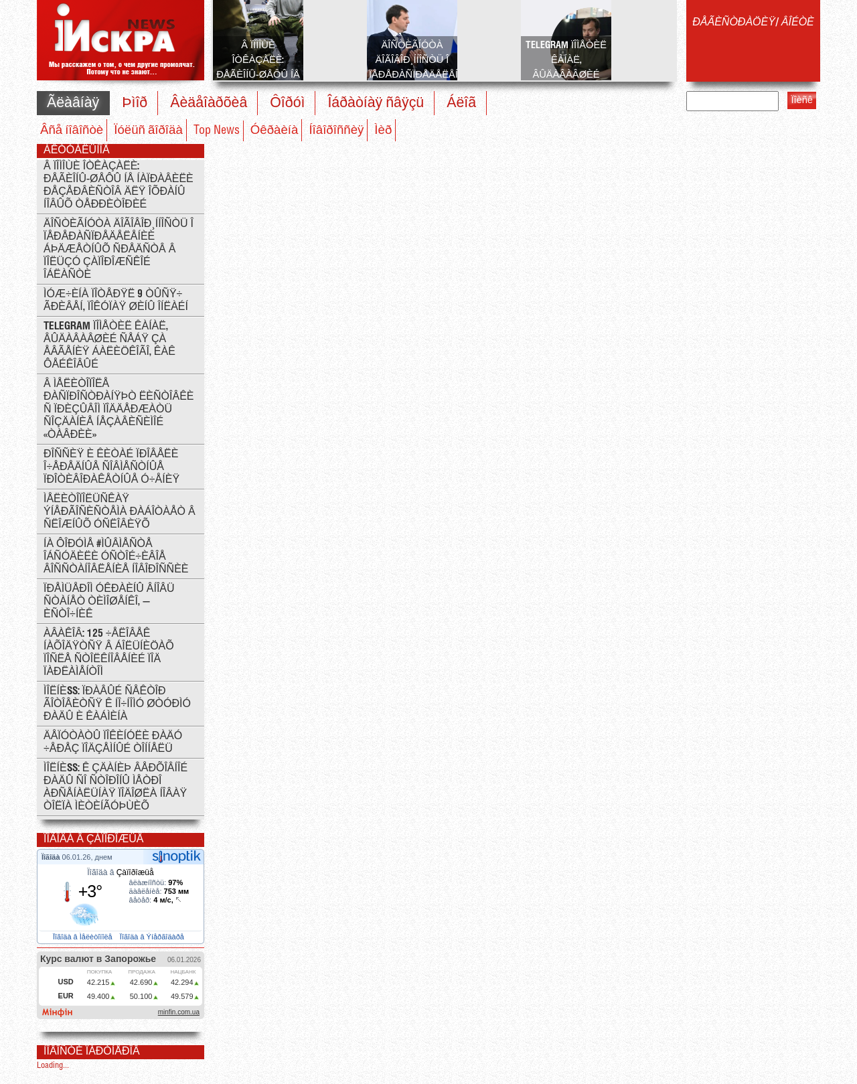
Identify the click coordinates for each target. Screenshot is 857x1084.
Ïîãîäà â (120, 872)
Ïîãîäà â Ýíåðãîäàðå (153, 937)
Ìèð (383, 130)
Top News (216, 130)
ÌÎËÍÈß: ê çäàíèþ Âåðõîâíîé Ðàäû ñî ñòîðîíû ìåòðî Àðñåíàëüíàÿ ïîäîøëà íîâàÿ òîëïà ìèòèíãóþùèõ (115, 787)
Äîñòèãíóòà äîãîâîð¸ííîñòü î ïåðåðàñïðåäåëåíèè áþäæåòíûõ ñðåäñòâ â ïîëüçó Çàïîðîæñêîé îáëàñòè (118, 249)
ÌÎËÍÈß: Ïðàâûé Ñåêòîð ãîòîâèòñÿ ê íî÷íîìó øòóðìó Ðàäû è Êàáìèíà (117, 704)
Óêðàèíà (274, 130)
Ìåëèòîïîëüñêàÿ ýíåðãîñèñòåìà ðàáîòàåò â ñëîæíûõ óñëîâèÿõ (120, 512)
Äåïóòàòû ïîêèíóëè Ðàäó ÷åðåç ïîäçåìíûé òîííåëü (113, 742)
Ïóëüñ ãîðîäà (148, 130)
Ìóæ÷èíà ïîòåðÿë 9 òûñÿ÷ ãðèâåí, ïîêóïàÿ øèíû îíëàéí (116, 300)
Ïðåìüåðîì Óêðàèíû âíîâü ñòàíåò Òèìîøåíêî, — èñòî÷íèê (109, 601)
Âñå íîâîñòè (71, 130)
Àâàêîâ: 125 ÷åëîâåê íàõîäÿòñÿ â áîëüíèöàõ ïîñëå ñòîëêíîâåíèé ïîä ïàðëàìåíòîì (109, 653)
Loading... (53, 1065)
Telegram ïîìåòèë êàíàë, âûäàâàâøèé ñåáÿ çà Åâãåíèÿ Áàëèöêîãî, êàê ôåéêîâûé (109, 345)
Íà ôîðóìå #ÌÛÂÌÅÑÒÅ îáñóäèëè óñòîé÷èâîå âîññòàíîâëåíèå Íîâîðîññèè (116, 556)
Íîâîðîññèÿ (336, 130)
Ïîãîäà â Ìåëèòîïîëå (83, 937)
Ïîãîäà (52, 857)
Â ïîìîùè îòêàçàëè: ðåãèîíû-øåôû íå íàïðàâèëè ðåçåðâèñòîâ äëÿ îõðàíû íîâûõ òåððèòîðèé (118, 185)
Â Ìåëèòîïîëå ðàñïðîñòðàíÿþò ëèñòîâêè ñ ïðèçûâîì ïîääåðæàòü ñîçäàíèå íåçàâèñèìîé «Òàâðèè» (119, 409)
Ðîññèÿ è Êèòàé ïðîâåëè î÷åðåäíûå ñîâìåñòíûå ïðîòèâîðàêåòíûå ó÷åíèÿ (111, 467)
